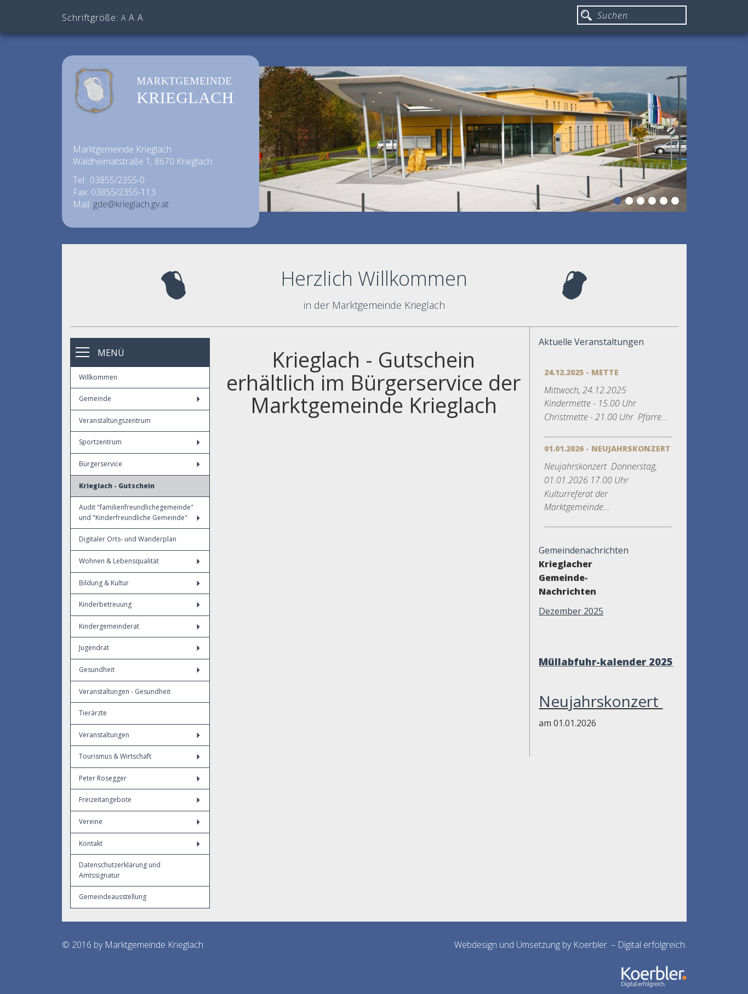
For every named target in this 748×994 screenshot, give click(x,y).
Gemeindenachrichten (584, 550)
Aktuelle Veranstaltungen (591, 342)
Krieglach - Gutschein (117, 485)
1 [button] (619, 202)
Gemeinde (139, 398)
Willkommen (98, 377)
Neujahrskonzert (601, 701)
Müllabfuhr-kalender (592, 661)
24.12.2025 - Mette (581, 372)
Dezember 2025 (571, 611)
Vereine (139, 821)
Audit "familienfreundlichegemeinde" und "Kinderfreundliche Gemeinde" (139, 512)
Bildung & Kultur (139, 583)
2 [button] (630, 202)
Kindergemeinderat (139, 626)
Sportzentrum (139, 442)
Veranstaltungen (139, 734)
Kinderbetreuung (139, 604)
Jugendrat (139, 647)
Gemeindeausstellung (112, 896)
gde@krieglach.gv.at (131, 204)
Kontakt (139, 843)
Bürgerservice (139, 463)
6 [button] (676, 202)
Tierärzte (93, 713)
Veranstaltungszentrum (115, 420)
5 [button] (665, 202)
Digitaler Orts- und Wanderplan (127, 539)
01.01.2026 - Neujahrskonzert (607, 448)
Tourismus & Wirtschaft (139, 756)
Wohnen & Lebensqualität (139, 561)
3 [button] (642, 202)
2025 (661, 661)
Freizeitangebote (139, 799)
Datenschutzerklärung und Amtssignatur (120, 870)
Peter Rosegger (139, 778)
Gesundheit (139, 669)
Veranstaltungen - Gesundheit (124, 691)
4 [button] (653, 202)
